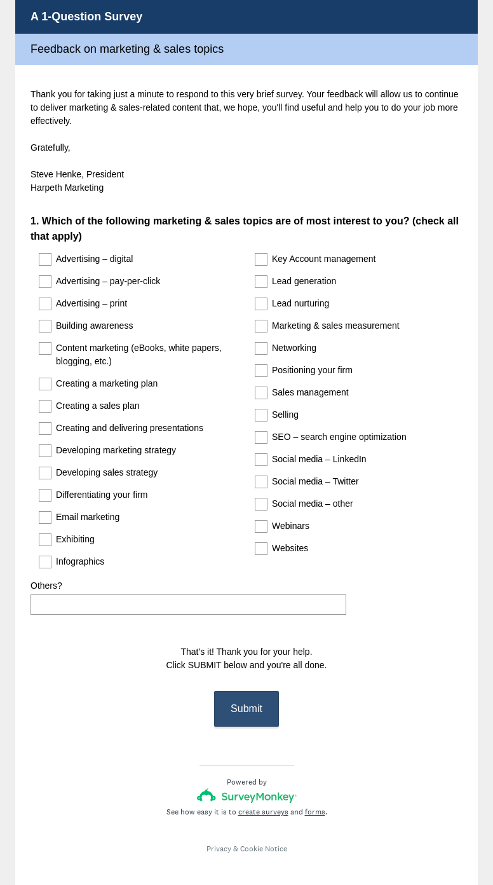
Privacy (218, 837)
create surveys (263, 800)
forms (315, 800)
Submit (246, 697)
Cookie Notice (263, 837)
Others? (46, 585)
